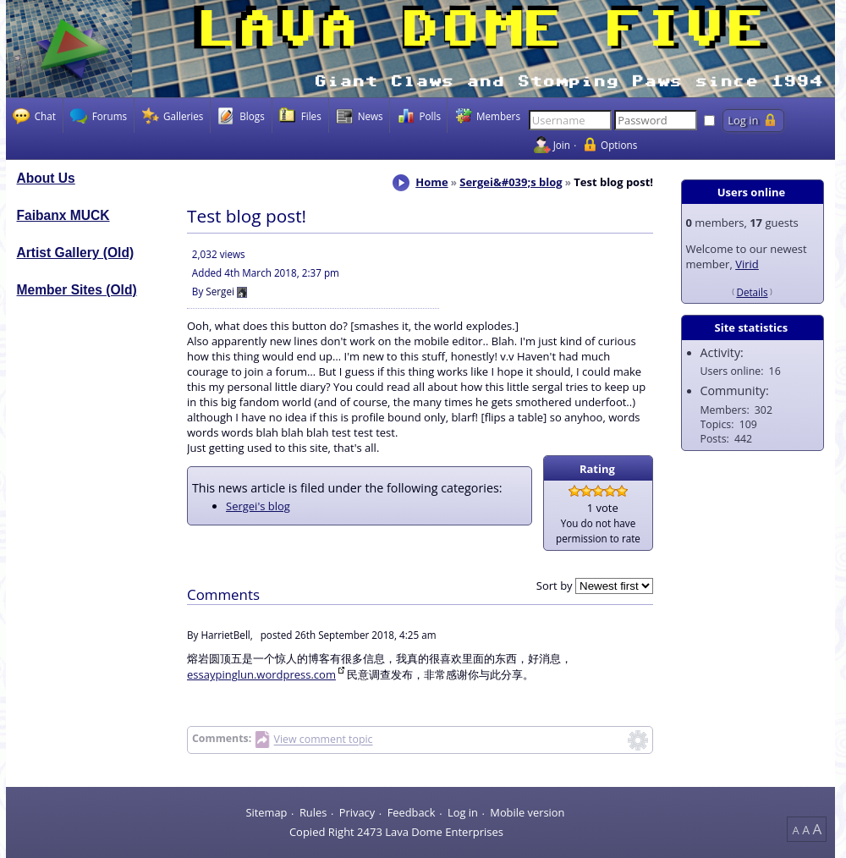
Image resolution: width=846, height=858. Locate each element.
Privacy (357, 812)
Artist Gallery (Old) (76, 252)
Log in (463, 812)
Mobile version (527, 812)
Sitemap (266, 812)
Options (619, 144)
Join (561, 144)
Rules (313, 812)
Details (751, 292)
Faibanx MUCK (63, 215)
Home (431, 182)
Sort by (554, 585)
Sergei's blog (258, 506)
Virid (747, 264)
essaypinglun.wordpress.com (261, 674)
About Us (46, 178)
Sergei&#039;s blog (510, 182)
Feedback (411, 812)
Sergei (220, 291)
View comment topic (323, 740)
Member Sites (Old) (77, 290)
